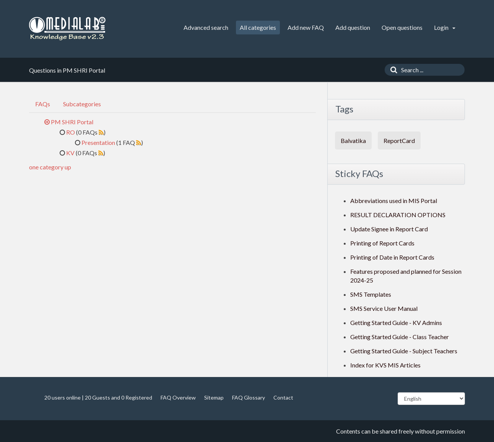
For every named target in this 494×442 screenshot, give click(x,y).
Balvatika (353, 140)
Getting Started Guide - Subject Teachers (403, 350)
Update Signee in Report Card (389, 228)
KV (70, 152)
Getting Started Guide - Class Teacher (399, 336)
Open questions (402, 27)
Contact (283, 397)
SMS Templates (370, 294)
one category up (50, 167)
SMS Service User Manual (384, 308)
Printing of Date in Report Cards (392, 257)
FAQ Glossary (248, 397)
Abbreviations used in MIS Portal (393, 200)
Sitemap (214, 397)
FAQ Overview (178, 397)
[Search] (392, 70)
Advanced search (206, 27)
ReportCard (399, 140)
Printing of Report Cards (382, 243)
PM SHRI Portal (72, 121)
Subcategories (82, 103)
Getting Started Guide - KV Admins (396, 322)
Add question (352, 27)
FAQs (42, 103)
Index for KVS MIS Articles (385, 365)
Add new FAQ (306, 27)
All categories (258, 27)
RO (70, 132)
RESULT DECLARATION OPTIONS (397, 214)
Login (444, 27)
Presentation (98, 142)
